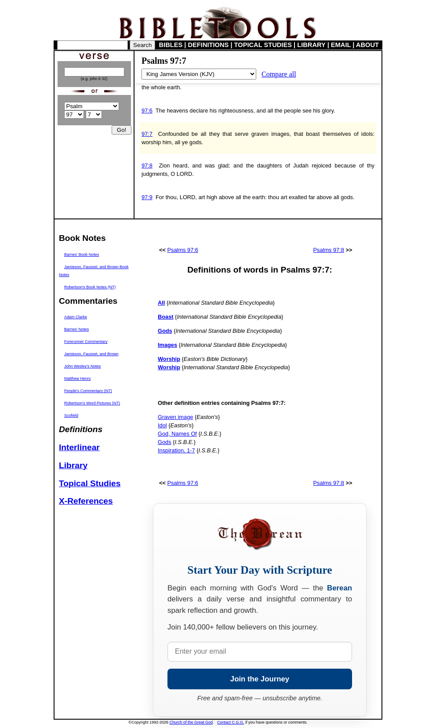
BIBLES (171, 44)
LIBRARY (311, 44)
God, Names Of (177, 433)
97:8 (147, 165)
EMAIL (341, 44)
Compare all (279, 74)
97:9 (147, 197)
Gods (164, 442)
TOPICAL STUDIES (263, 44)
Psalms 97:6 (182, 250)
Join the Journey (259, 679)
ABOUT (367, 44)
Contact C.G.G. (230, 722)
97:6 (147, 110)
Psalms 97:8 (328, 250)
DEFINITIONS (208, 44)
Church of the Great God (191, 722)
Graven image (175, 417)
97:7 (147, 134)
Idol (162, 425)
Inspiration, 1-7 (176, 450)
